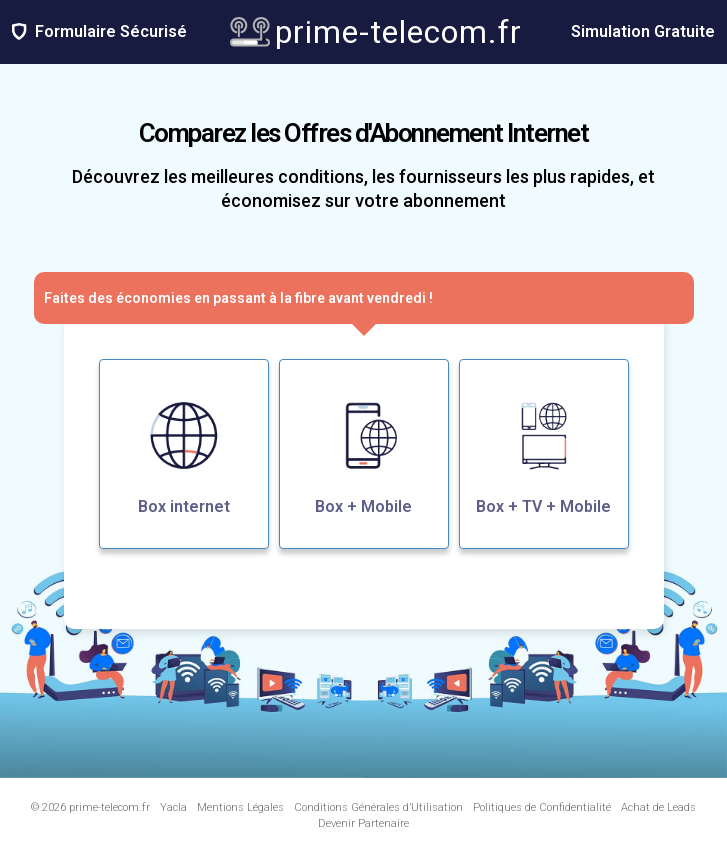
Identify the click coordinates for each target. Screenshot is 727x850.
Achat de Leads (658, 807)
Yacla (173, 807)
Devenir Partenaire (363, 823)
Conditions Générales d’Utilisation (378, 807)
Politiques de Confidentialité (542, 807)
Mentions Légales (240, 807)
